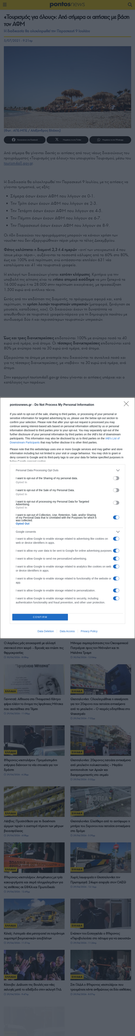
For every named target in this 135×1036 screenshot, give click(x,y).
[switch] (116, 477)
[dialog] (67, 518)
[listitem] (67, 470)
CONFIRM (41, 617)
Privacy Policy (89, 632)
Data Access (67, 632)
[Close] (127, 404)
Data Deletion (46, 632)
